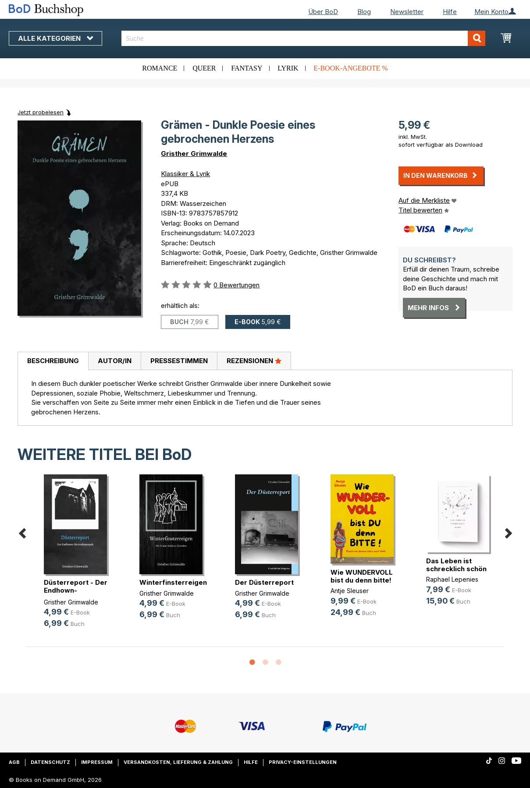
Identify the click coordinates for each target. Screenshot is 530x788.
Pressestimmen (179, 361)
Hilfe (450, 11)
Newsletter (406, 11)
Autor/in (115, 361)
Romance (159, 68)
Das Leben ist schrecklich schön (456, 565)
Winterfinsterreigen (173, 582)
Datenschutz (50, 762)
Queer (204, 68)
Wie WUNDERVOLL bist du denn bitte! (362, 576)
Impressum (97, 762)
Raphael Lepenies (452, 579)
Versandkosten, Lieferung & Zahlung (178, 762)
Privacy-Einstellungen (303, 762)
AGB (14, 762)
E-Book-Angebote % (350, 68)
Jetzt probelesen (41, 112)
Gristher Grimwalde (194, 153)
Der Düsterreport (264, 582)
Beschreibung (53, 361)
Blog (364, 11)
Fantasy (246, 68)
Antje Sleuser (350, 590)
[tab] (53, 361)
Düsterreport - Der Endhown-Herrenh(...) (75, 590)
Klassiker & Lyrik (185, 174)
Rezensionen (254, 360)
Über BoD (323, 11)
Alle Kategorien (55, 38)
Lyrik (287, 68)
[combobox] (303, 38)
